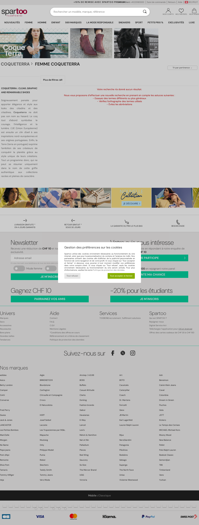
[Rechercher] (144, 12)
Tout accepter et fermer (121, 276)
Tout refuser (72, 276)
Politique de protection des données (109, 270)
